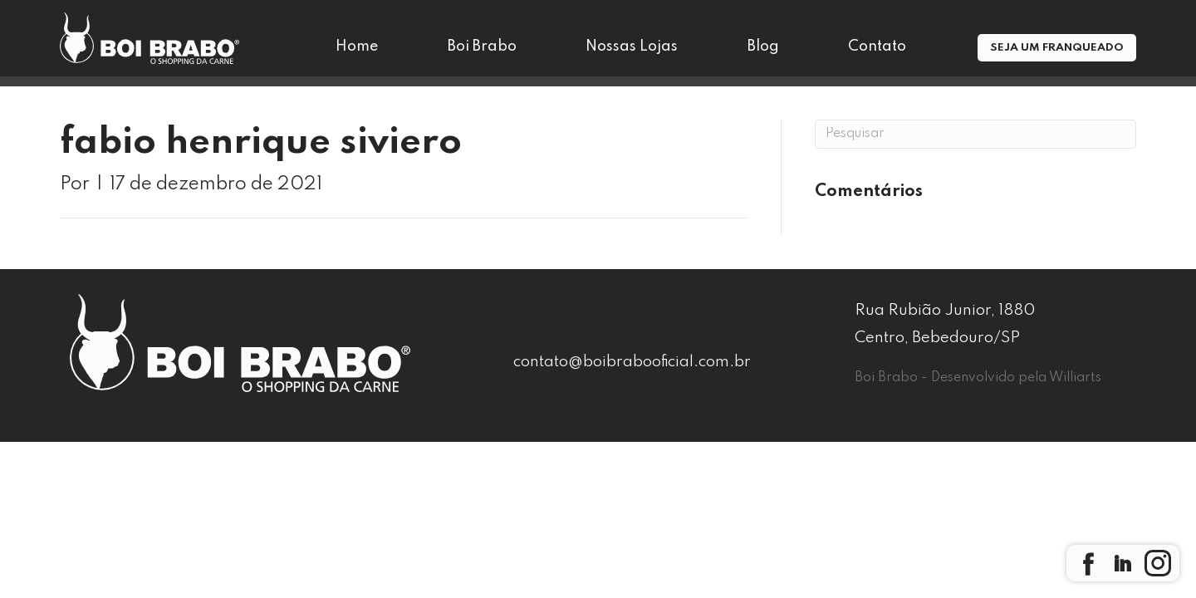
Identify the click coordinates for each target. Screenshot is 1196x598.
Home (357, 46)
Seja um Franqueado (1057, 47)
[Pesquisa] (975, 134)
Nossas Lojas (632, 46)
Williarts (1075, 378)
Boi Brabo (482, 46)
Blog (763, 46)
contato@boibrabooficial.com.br (632, 362)
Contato (877, 46)
